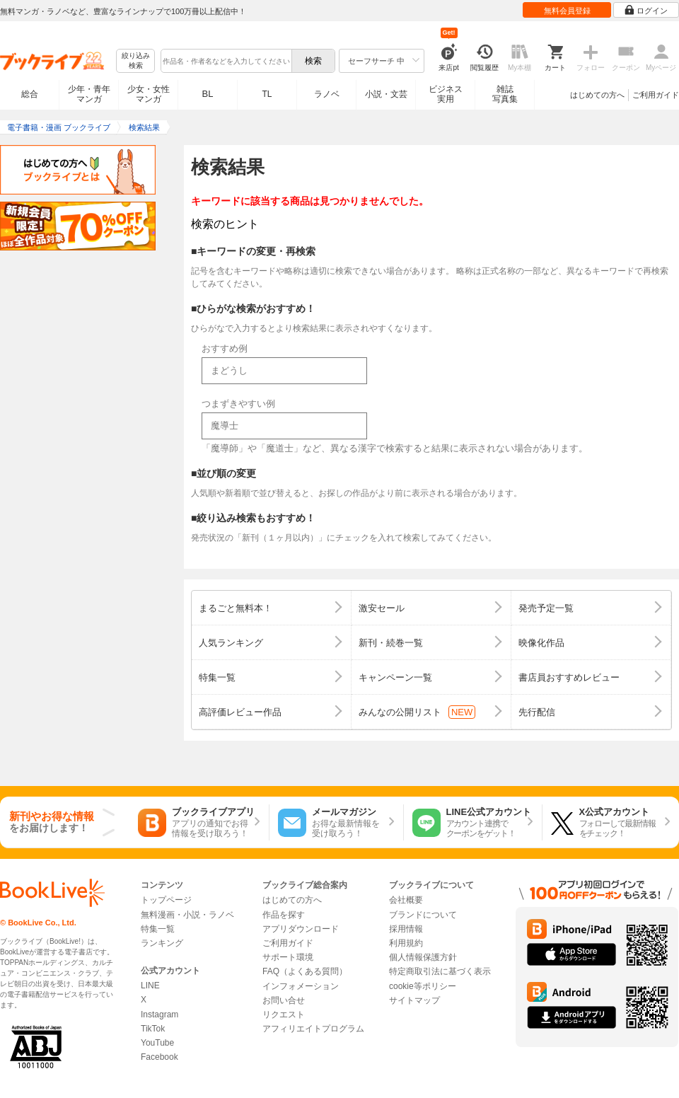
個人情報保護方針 (423, 957)
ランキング (162, 943)
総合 (29, 94)
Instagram (159, 1014)
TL (267, 94)
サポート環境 (287, 957)
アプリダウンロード (300, 929)
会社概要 (406, 900)
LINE (150, 985)
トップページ (166, 900)
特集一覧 (158, 929)
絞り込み (136, 61)
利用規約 (406, 943)
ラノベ (327, 94)
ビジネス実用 (446, 94)
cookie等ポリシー (422, 986)
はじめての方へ (597, 95)
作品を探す (283, 915)
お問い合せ (283, 1000)
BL (208, 93)
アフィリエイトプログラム (313, 1029)
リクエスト (283, 1014)
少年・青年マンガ (89, 94)
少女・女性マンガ (148, 94)
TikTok (153, 1029)
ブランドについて (423, 915)
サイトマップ (414, 1000)
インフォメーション (300, 986)
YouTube (157, 1043)
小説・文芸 (386, 94)
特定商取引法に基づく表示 (440, 971)
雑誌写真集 (505, 94)
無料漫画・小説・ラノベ (187, 915)
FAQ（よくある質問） (304, 971)
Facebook (159, 1057)
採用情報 (406, 929)
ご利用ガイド (655, 95)
